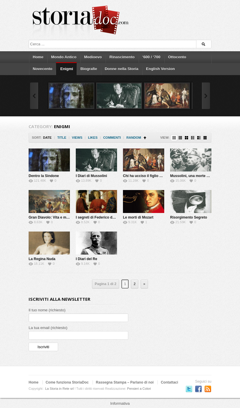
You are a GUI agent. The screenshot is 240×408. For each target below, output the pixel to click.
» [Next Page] (144, 284)
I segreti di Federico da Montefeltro (105, 217)
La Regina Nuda (42, 259)
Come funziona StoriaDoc (67, 382)
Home (38, 57)
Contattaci (169, 382)
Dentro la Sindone (44, 176)
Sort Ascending (145, 138)
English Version (160, 69)
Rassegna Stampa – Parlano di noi (125, 382)
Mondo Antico (63, 57)
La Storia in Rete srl (59, 388)
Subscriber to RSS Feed (207, 388)
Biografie (88, 69)
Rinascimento (121, 57)
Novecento (42, 69)
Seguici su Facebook (198, 388)
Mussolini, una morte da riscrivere (199, 176)
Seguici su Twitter (189, 388)
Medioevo (93, 57)
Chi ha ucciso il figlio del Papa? (149, 176)
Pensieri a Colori (139, 388)
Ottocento (177, 57)
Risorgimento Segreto (188, 217)
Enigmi (66, 69)
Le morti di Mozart (138, 217)
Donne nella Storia (121, 69)
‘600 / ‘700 (151, 57)
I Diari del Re (86, 259)
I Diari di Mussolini (91, 176)
